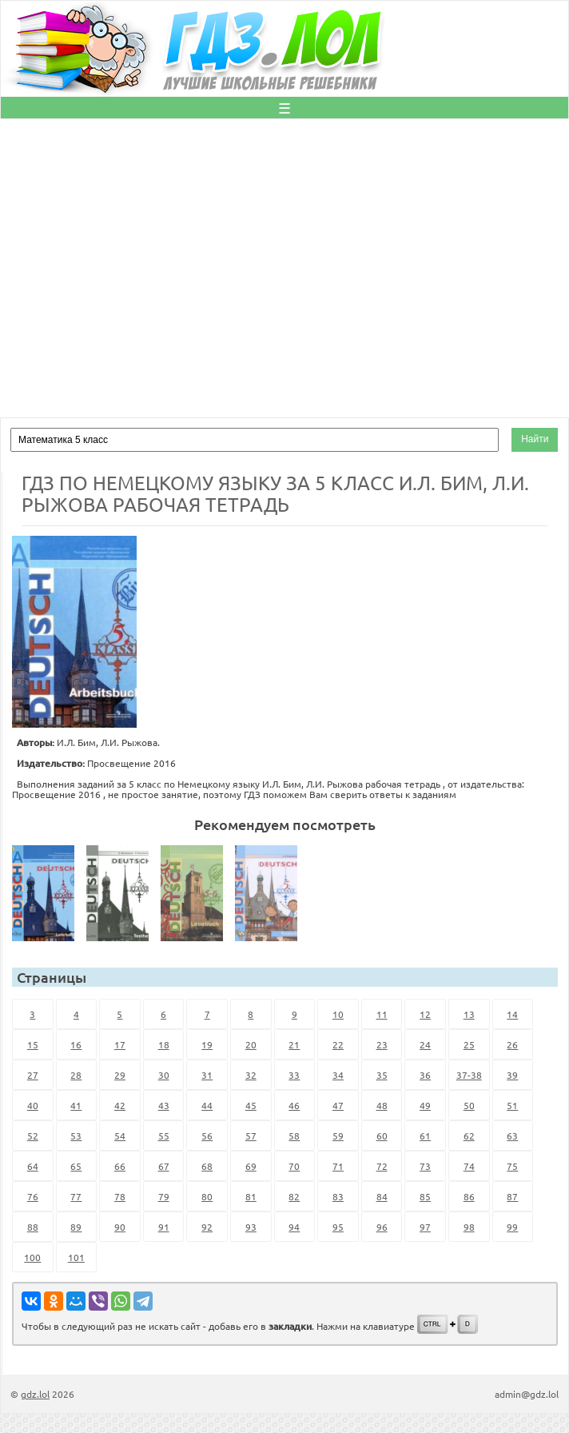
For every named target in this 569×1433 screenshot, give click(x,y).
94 (294, 1226)
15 (32, 1044)
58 (294, 1135)
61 (425, 1135)
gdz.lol (35, 1393)
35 (382, 1074)
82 (294, 1196)
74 (469, 1166)
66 (119, 1166)
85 (425, 1196)
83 (338, 1196)
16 (76, 1044)
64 (32, 1166)
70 (294, 1166)
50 (469, 1105)
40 (32, 1105)
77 (76, 1196)
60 (382, 1135)
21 (294, 1044)
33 (294, 1074)
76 (32, 1196)
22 (338, 1044)
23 (382, 1044)
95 (338, 1226)
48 (382, 1105)
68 (207, 1166)
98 (469, 1226)
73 (425, 1166)
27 (32, 1074)
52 (32, 1135)
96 (382, 1226)
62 (469, 1135)
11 (382, 1014)
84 (382, 1196)
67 (163, 1166)
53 (76, 1135)
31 (207, 1074)
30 (163, 1074)
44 (207, 1105)
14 (512, 1014)
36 (425, 1074)
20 (251, 1044)
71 (338, 1166)
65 (76, 1166)
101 (76, 1257)
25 (469, 1044)
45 (251, 1105)
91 (163, 1226)
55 (163, 1135)
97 (425, 1226)
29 (119, 1074)
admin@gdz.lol (527, 1393)
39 (512, 1074)
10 (338, 1014)
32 (251, 1074)
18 (163, 1044)
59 (338, 1135)
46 (294, 1105)
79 (163, 1196)
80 (207, 1196)
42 (119, 1105)
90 (119, 1226)
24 (425, 1044)
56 (207, 1135)
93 (251, 1226)
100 (32, 1257)
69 (251, 1166)
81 (251, 1196)
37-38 (469, 1074)
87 (512, 1196)
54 (119, 1135)
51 (512, 1105)
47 (338, 1105)
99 (512, 1226)
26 (512, 1044)
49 (425, 1105)
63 (512, 1135)
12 (425, 1014)
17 (119, 1044)
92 (207, 1226)
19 (207, 1044)
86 (469, 1196)
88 (32, 1226)
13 (469, 1014)
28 (76, 1074)
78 (119, 1196)
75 (512, 1166)
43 (163, 1105)
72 (382, 1166)
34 (338, 1074)
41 (76, 1105)
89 (76, 1226)
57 (251, 1135)
